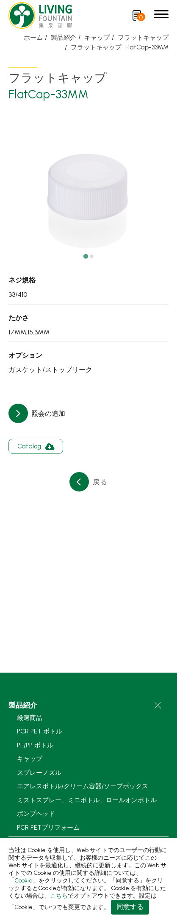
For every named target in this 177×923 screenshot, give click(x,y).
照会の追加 (47, 414)
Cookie (23, 880)
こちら (59, 895)
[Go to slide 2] (91, 256)
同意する (130, 907)
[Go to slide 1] (85, 256)
